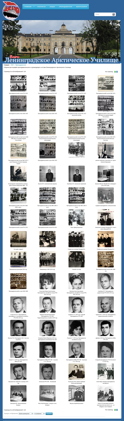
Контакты (41, 7)
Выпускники (81, 7)
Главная (27, 7)
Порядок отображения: (18, 413)
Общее (52, 7)
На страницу (109, 71)
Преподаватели (65, 7)
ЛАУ (12, 65)
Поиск (113, 14)
